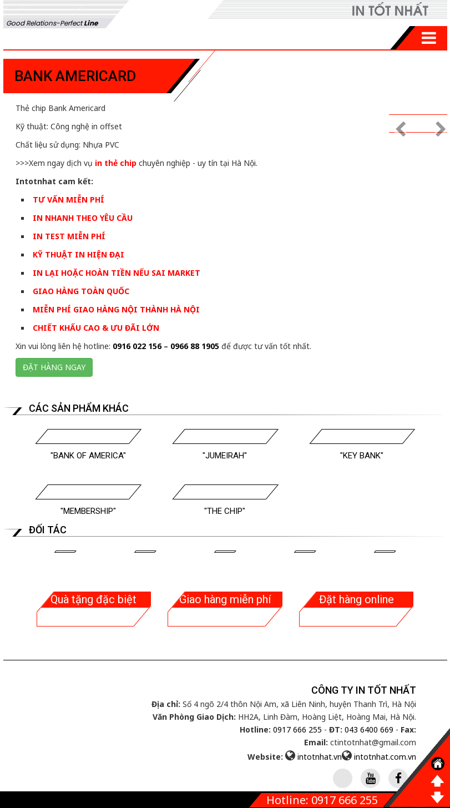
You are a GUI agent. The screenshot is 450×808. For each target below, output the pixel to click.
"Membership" (88, 511)
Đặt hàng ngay (54, 367)
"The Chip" (224, 511)
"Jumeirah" (225, 456)
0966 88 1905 (194, 346)
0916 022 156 (137, 346)
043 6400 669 (369, 729)
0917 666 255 (297, 729)
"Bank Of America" (88, 456)
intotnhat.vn (319, 756)
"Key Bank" (361, 456)
